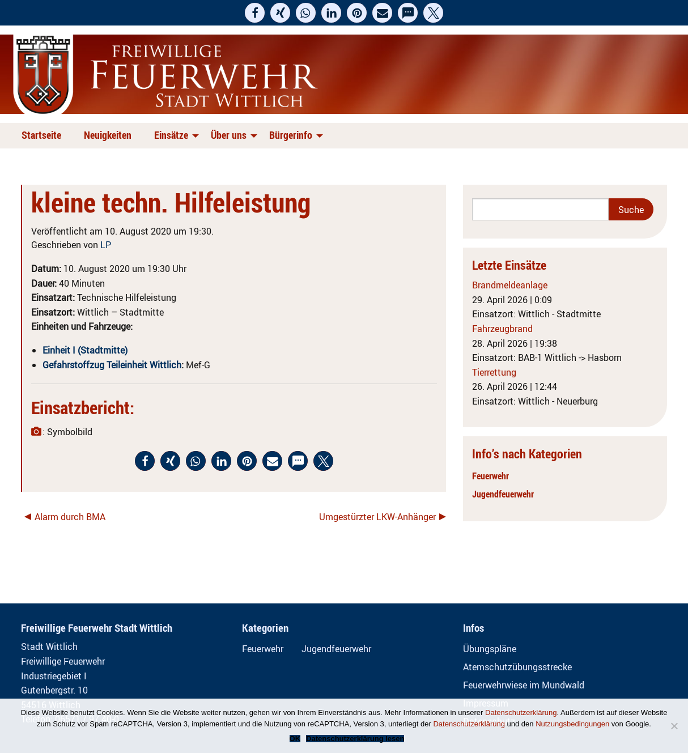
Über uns (229, 135)
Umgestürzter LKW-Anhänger (377, 516)
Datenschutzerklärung (521, 712)
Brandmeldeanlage (509, 285)
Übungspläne (489, 649)
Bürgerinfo (290, 135)
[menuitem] (43, 135)
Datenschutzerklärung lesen (355, 738)
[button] (255, 13)
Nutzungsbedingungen (572, 724)
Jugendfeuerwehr (503, 494)
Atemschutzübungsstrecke (517, 667)
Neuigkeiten (107, 135)
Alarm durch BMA (70, 516)
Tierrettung (494, 372)
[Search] (540, 209)
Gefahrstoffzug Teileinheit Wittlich (112, 365)
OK (295, 738)
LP (105, 245)
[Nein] (673, 725)
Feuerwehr (490, 476)
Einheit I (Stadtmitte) (85, 350)
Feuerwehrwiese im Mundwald (523, 685)
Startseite (41, 135)
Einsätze (171, 135)
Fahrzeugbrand (502, 328)
